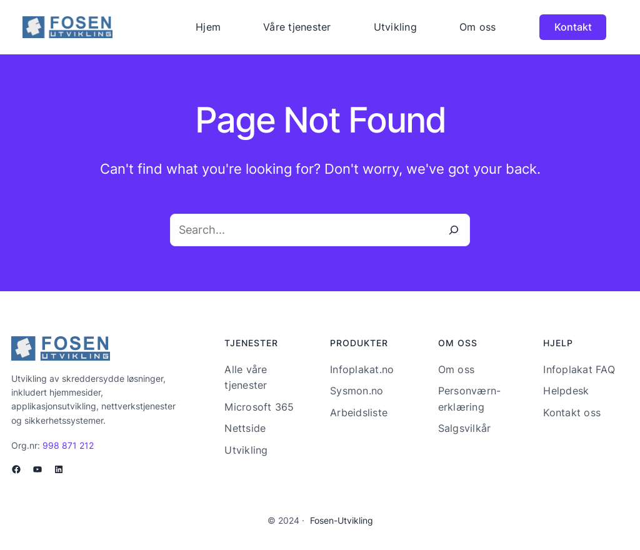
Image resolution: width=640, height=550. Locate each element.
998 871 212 (68, 445)
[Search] (454, 230)
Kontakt (573, 27)
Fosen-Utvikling (341, 520)
